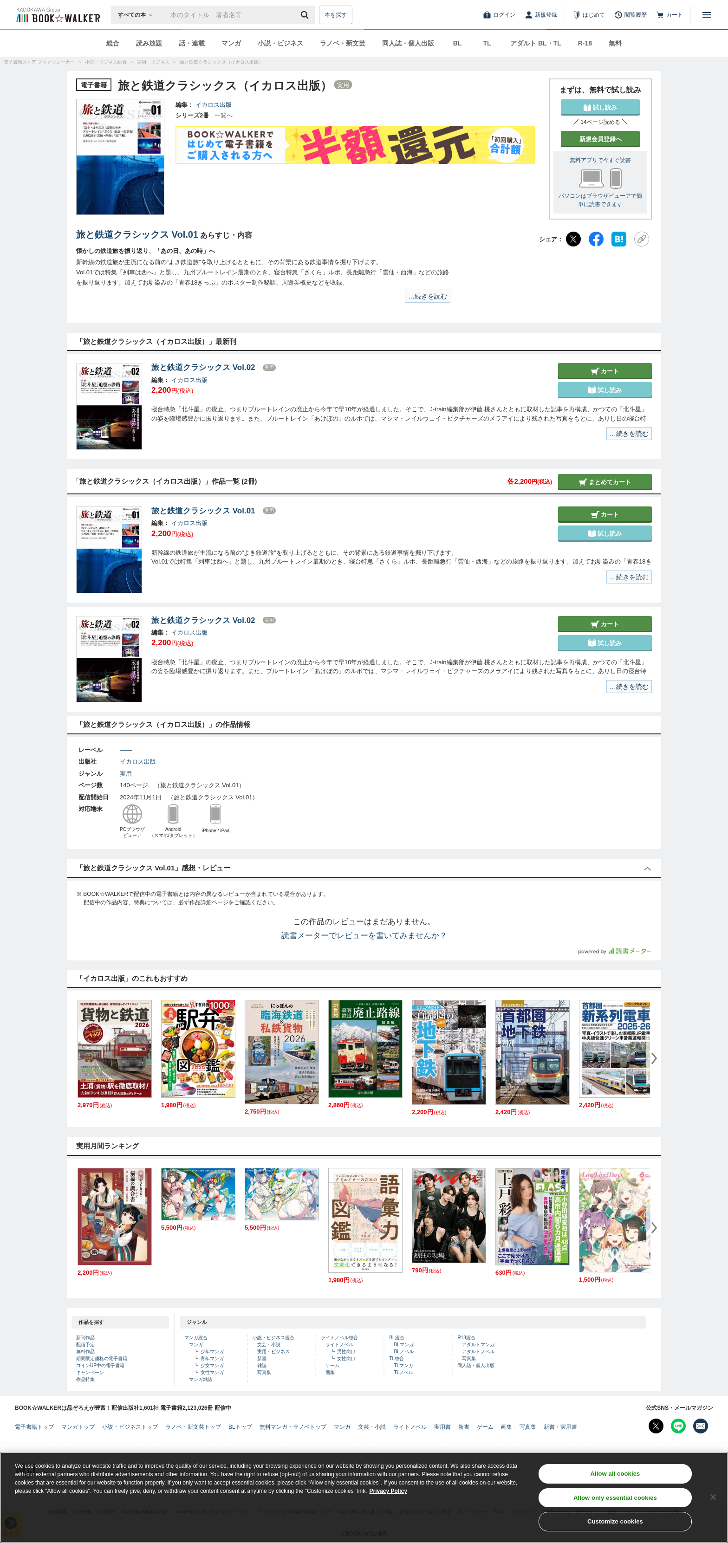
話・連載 (192, 43)
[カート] (669, 15)
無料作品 (85, 1351)
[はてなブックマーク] (619, 239)
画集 (330, 1372)
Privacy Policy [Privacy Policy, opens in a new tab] (388, 1494)
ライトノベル (339, 1344)
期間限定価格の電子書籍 (101, 1358)
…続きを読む (427, 296)
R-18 (585, 43)
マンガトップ (78, 1427)
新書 (261, 1358)
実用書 (442, 1427)
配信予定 (85, 1344)
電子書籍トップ (34, 1427)
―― (126, 749)
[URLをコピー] (641, 239)
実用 (126, 773)
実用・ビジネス (273, 1351)
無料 (615, 43)
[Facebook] (596, 239)
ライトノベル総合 (339, 1337)
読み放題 (149, 43)
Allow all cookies (615, 1476)
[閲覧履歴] (630, 15)
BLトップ (240, 1427)
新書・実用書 (560, 1427)
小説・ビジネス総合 (273, 1337)
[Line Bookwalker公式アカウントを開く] (678, 1426)
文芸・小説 (268, 1344)
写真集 (264, 1372)
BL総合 (396, 1337)
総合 (112, 43)
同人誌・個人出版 (408, 43)
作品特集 (85, 1379)
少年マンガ (212, 1351)
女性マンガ (212, 1372)
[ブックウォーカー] (57, 14)
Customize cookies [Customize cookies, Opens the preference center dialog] (615, 1524)
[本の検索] (138, 15)
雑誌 (261, 1365)
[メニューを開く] (706, 15)
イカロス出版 (213, 104)
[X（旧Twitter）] (573, 239)
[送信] (306, 15)
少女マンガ (212, 1365)
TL (487, 43)
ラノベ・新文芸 (342, 43)
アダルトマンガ (478, 1344)
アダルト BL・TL (535, 43)
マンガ (231, 43)
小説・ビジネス (280, 43)
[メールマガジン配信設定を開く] (700, 1426)
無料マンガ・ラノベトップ (293, 1427)
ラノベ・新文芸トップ (193, 1427)
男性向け (346, 1351)
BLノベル (403, 1351)
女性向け (346, 1358)
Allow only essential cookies (615, 1500)
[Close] (713, 1500)
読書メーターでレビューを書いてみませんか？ (364, 935)
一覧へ (223, 115)
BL (457, 43)
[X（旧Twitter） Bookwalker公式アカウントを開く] (656, 1426)
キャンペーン (90, 1372)
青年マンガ (212, 1358)
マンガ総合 (196, 1337)
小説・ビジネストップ (130, 1427)
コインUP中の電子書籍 (100, 1365)
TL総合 (396, 1358)
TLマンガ (403, 1365)
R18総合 (466, 1337)
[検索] (306, 15)
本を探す (336, 15)
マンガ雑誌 (200, 1379)
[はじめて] (589, 15)
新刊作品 (85, 1337)
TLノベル (403, 1372)
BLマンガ (403, 1344)
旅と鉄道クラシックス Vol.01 (137, 234)
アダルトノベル (478, 1351)
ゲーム (332, 1365)
